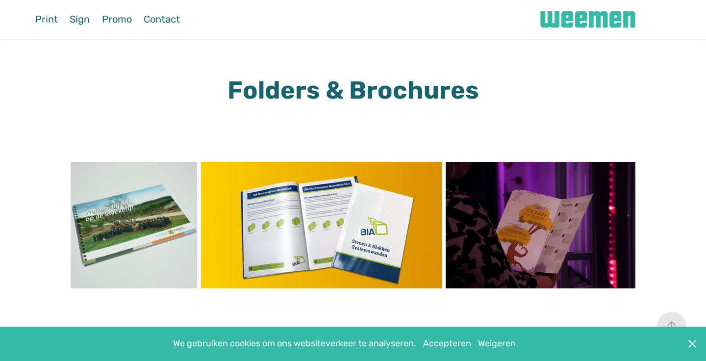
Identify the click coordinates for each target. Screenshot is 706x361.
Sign (80, 19)
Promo (117, 19)
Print (46, 19)
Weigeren (497, 343)
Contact (162, 19)
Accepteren (447, 343)
